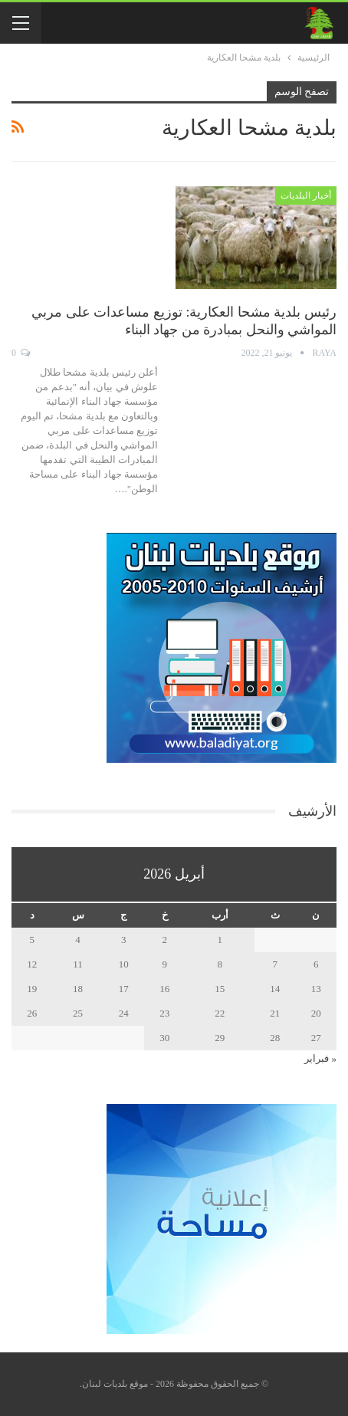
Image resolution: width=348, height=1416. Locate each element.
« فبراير (320, 1058)
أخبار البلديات (306, 195)
